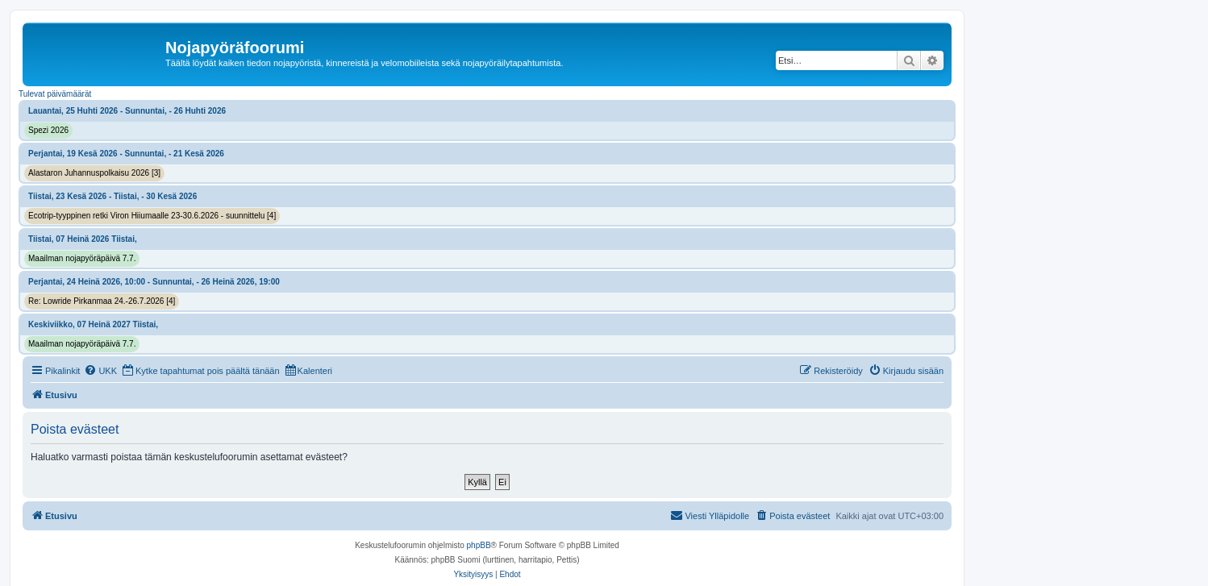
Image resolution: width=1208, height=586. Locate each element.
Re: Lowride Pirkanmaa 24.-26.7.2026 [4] (101, 301)
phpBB (479, 545)
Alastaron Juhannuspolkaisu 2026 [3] (94, 172)
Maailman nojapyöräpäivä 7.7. (81, 258)
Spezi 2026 (48, 130)
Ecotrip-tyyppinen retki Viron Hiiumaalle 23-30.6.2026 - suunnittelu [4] (152, 215)
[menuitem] (100, 370)
